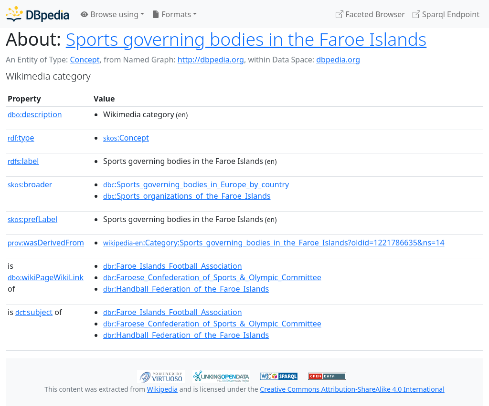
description (35, 114)
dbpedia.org (338, 59)
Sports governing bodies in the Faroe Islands (246, 39)
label (23, 161)
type (21, 137)
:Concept (126, 137)
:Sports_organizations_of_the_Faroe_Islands (186, 196)
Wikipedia (162, 389)
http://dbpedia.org (211, 59)
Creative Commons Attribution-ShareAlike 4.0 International (352, 389)
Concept (84, 59)
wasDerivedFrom (46, 242)
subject (34, 312)
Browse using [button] (109, 14)
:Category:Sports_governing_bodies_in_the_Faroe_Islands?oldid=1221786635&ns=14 (273, 242)
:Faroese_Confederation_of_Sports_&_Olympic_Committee (212, 277)
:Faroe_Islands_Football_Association (172, 266)
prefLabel (32, 219)
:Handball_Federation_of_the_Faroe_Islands (186, 289)
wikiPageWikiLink (46, 277)
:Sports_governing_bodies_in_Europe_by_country (196, 184)
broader (30, 184)
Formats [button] (171, 14)
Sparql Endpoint (446, 14)
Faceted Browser (370, 14)
